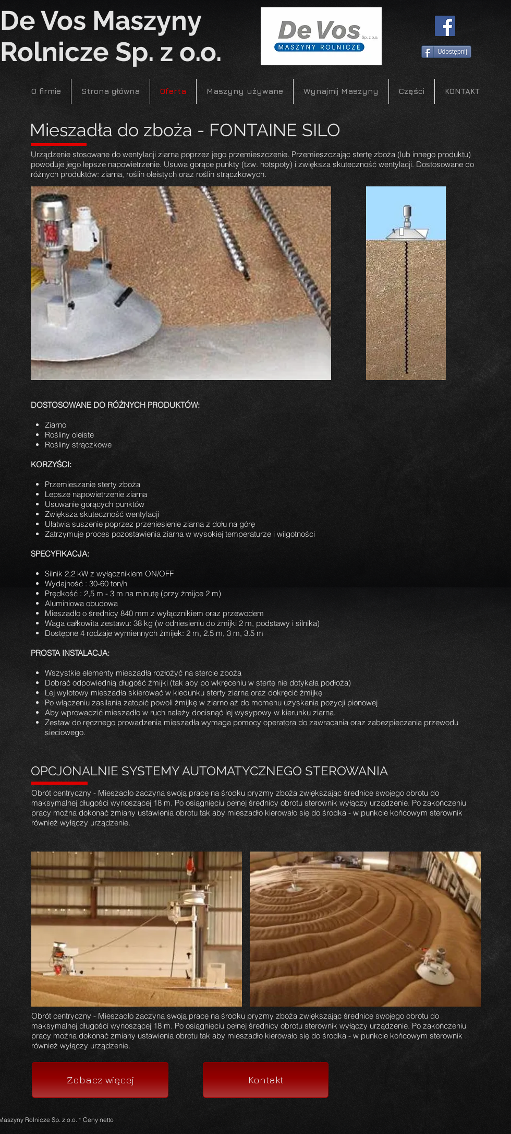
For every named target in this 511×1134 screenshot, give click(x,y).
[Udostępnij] (446, 51)
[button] (181, 283)
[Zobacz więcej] (100, 1080)
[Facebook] (445, 26)
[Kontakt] (265, 1080)
